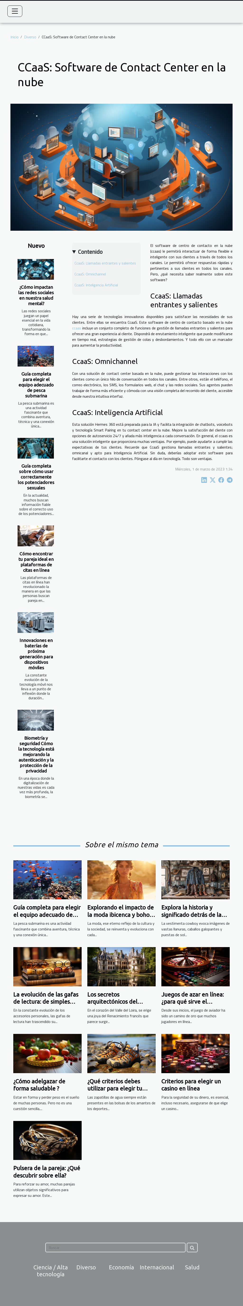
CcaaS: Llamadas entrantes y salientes (105, 263)
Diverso (30, 37)
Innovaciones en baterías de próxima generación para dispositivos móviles (36, 654)
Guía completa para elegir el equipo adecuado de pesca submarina (36, 384)
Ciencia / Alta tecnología (50, 1270)
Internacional (157, 1267)
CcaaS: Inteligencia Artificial (96, 285)
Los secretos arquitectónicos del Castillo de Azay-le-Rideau (121, 1001)
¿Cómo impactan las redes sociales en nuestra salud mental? (36, 295)
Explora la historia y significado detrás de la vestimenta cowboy (191, 914)
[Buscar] (115, 1247)
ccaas (76, 328)
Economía (121, 1267)
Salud (192, 1267)
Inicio (14, 37)
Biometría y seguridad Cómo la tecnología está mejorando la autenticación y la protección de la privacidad (36, 754)
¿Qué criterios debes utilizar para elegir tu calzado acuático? (114, 1088)
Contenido (90, 251)
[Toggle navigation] (15, 11)
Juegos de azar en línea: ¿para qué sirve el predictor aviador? (192, 1001)
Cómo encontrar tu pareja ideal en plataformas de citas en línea (36, 562)
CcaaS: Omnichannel (90, 274)
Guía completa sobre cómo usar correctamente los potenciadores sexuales (36, 476)
